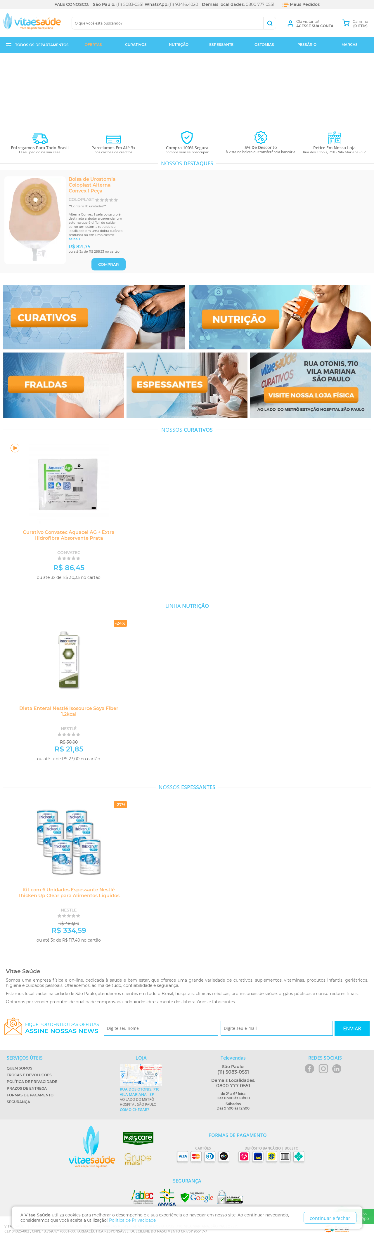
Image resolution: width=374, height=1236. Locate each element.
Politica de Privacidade (132, 1220)
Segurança (18, 1102)
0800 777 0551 (260, 4)
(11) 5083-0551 (129, 4)
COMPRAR (108, 264)
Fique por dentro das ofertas (62, 1028)
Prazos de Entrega (27, 1088)
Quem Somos (19, 1068)
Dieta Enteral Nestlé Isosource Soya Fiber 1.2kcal (65, 711)
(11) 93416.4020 (183, 4)
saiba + (74, 239)
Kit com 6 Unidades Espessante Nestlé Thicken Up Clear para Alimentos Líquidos (66, 892)
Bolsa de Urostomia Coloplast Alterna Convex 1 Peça (92, 185)
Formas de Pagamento (30, 1095)
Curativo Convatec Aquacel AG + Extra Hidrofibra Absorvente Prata (66, 535)
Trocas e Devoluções (29, 1075)
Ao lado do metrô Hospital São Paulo (141, 1099)
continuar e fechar (330, 1218)
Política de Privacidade (32, 1081)
